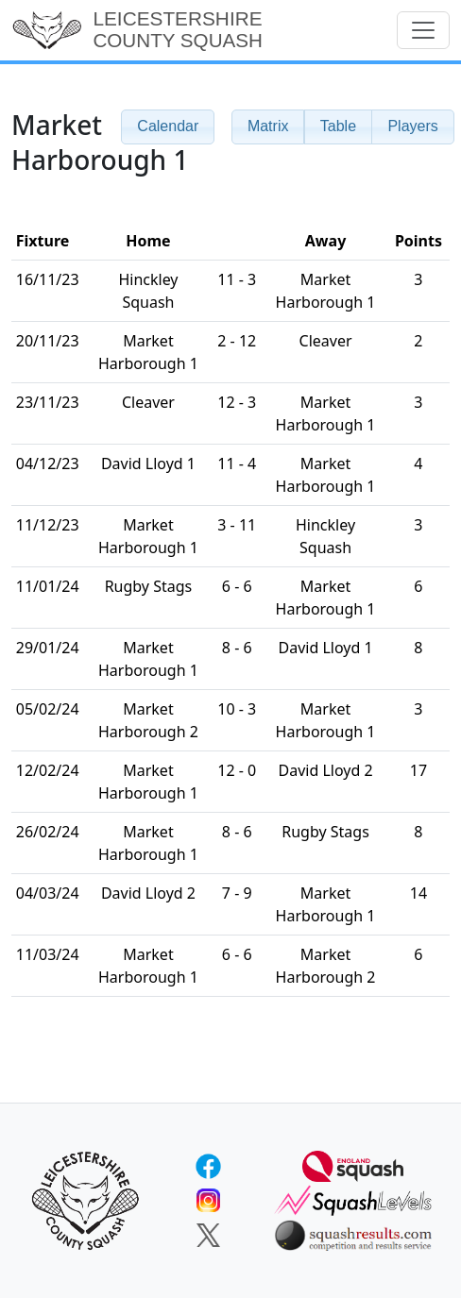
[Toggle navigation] (423, 30)
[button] (268, 127)
